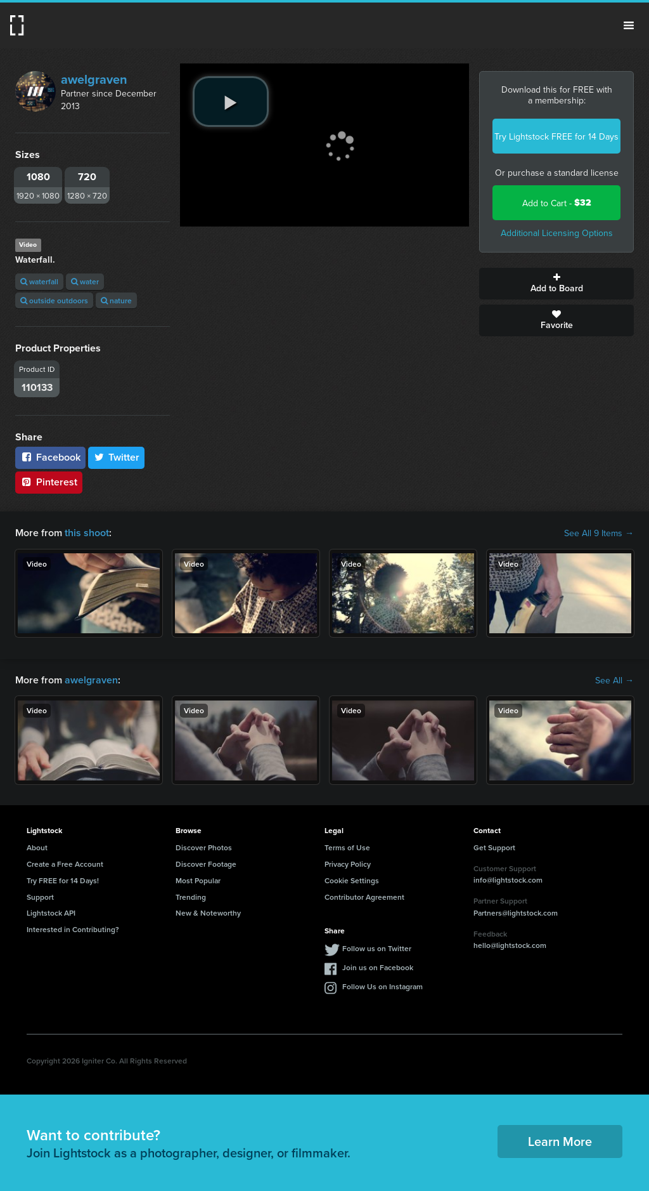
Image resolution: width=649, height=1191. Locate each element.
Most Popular (198, 880)
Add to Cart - (556, 202)
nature (116, 300)
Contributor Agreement (364, 897)
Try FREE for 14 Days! (63, 880)
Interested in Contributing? (73, 929)
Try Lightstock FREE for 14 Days (556, 136)
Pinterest (48, 482)
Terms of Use (347, 847)
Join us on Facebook (377, 967)
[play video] (231, 101)
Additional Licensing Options (557, 233)
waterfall (39, 281)
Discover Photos (204, 847)
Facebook (50, 457)
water (85, 281)
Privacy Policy (347, 864)
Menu (629, 25)
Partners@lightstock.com (515, 912)
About (37, 847)
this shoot (87, 532)
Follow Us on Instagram (382, 986)
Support (40, 897)
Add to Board (556, 283)
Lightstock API (51, 912)
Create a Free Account (65, 864)
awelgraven (94, 79)
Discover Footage (206, 864)
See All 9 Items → (599, 533)
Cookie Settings (351, 880)
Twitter (116, 457)
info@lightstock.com (508, 879)
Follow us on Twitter (376, 948)
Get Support (494, 847)
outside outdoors (54, 300)
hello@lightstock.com (509, 945)
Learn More (560, 1141)
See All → (614, 680)
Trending (191, 897)
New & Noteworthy (208, 912)
